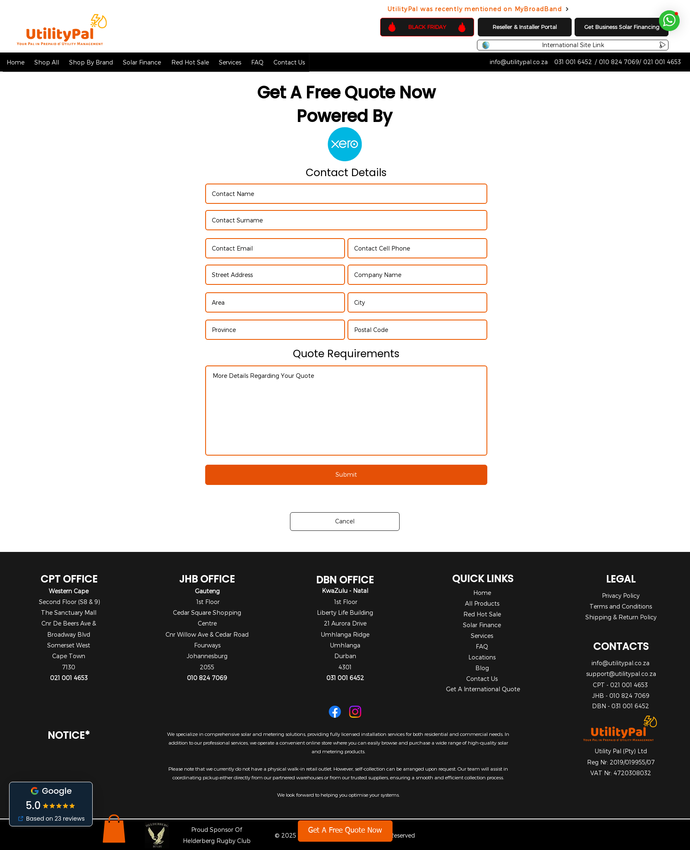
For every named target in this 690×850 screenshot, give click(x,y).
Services (482, 635)
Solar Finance (482, 624)
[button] (46, 62)
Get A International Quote (483, 688)
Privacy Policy (621, 595)
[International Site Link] (572, 45)
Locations (482, 657)
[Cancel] (345, 521)
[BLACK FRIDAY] (427, 27)
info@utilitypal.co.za (620, 662)
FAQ (482, 646)
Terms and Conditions (620, 606)
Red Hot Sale (482, 614)
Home (482, 592)
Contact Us (482, 678)
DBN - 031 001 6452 (620, 705)
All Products (482, 603)
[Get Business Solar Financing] (621, 27)
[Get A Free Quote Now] (345, 831)
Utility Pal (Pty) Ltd (621, 750)
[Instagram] (355, 712)
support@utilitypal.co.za (621, 673)
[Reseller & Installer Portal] (525, 27)
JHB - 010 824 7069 (620, 695)
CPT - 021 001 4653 (620, 684)
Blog (482, 667)
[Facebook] (335, 712)
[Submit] (346, 475)
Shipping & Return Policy (620, 617)
